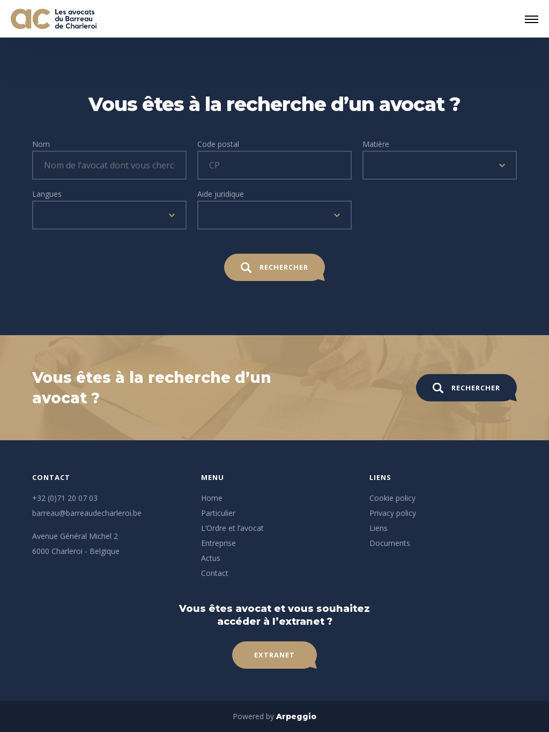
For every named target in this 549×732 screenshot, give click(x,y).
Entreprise (218, 543)
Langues (47, 194)
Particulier (218, 513)
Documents (389, 543)
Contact (214, 573)
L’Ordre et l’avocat (232, 528)
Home (211, 498)
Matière (375, 144)
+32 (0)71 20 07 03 (65, 498)
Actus (210, 558)
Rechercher (274, 267)
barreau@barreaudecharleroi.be (87, 513)
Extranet (274, 655)
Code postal (218, 144)
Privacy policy (392, 513)
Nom (41, 144)
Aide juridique (220, 194)
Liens (378, 528)
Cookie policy (392, 498)
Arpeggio (296, 716)
